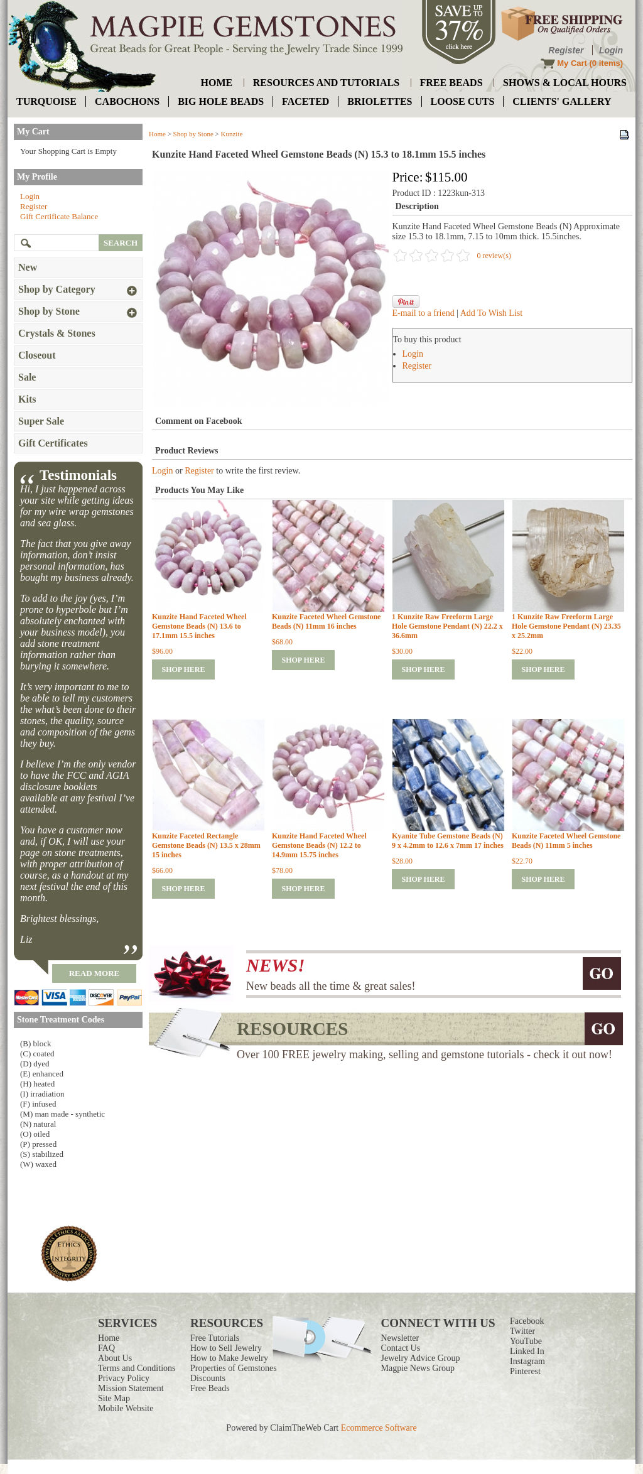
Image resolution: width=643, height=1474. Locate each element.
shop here (183, 669)
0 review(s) (494, 255)
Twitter (522, 1331)
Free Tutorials (214, 1338)
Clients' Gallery (561, 101)
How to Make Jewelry (229, 1358)
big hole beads (221, 101)
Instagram (527, 1361)
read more (94, 973)
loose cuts (463, 101)
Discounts (207, 1378)
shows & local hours (565, 82)
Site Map (114, 1398)
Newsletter (400, 1338)
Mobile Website (125, 1408)
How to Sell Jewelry (226, 1348)
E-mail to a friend (423, 313)
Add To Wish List (491, 313)
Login (611, 50)
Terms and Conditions (136, 1368)
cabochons (127, 101)
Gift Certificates (53, 443)
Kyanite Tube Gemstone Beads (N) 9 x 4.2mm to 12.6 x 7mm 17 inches (448, 841)
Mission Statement (131, 1388)
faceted (305, 101)
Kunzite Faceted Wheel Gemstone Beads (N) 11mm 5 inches (566, 841)
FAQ (106, 1348)
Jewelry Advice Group (420, 1358)
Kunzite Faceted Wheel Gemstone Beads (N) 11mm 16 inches (326, 621)
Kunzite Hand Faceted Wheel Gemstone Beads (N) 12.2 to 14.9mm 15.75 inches (319, 845)
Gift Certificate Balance (59, 216)
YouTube (526, 1341)
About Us (115, 1358)
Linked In (527, 1351)
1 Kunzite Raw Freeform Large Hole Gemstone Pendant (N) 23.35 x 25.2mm (566, 626)
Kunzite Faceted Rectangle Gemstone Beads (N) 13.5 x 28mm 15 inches (206, 845)
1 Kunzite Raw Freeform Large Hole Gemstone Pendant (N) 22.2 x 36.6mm (447, 626)
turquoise (46, 101)
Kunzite (232, 134)
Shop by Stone (193, 134)
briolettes (379, 101)
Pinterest (525, 1371)
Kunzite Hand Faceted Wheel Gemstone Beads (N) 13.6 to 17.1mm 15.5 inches (199, 626)
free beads (451, 82)
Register (565, 50)
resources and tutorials (326, 82)
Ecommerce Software (379, 1428)
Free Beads (210, 1388)
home (217, 82)
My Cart (572, 63)
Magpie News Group (418, 1368)
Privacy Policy (123, 1378)
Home (157, 134)
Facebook (527, 1321)
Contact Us (401, 1348)
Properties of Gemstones (233, 1368)
